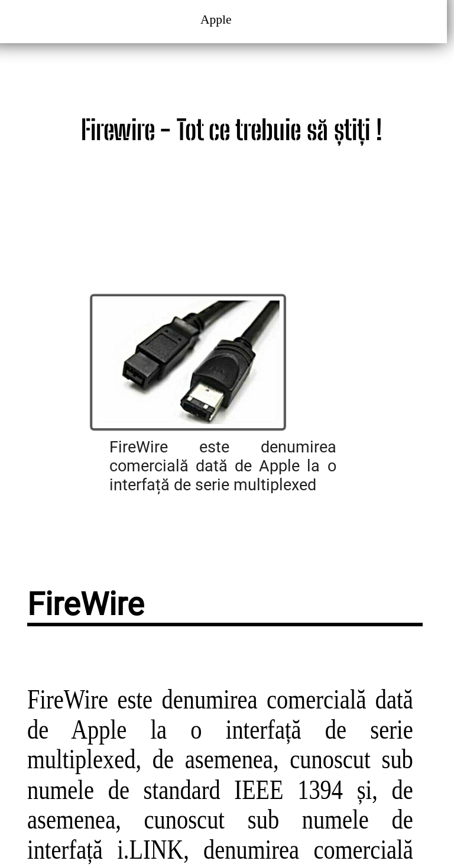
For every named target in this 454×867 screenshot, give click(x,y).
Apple (218, 19)
